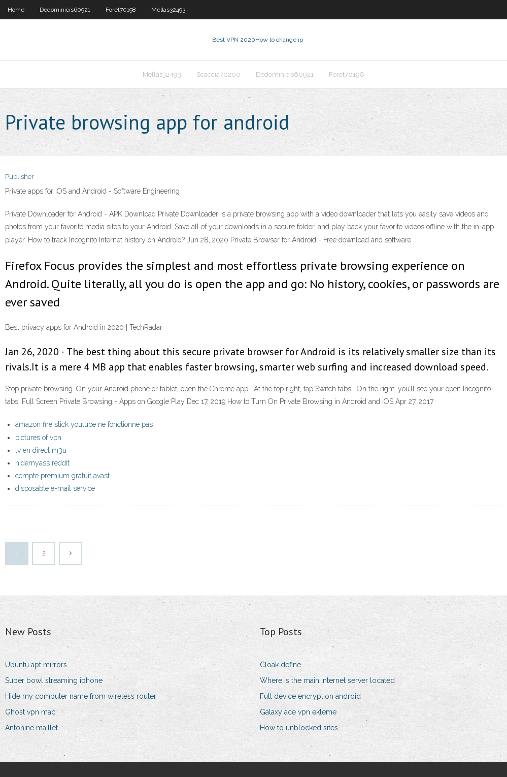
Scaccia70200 (218, 74)
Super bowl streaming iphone (54, 680)
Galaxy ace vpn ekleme (298, 712)
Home (16, 9)
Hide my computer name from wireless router (80, 696)
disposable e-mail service (55, 488)
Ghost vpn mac (30, 712)
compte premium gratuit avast (62, 476)
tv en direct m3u (40, 450)
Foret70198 (121, 9)
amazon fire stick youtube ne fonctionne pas (84, 424)
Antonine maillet (31, 728)
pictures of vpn (38, 437)
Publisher (19, 176)
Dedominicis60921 (65, 9)
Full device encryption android (310, 696)
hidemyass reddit (42, 463)
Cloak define (280, 665)
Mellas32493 (168, 9)
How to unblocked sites (299, 728)
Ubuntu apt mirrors (36, 665)
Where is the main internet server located (327, 680)
